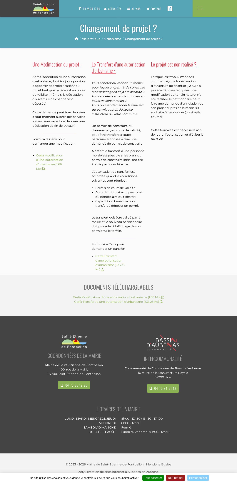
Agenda (135, 8)
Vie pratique (91, 39)
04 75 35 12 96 (89, 8)
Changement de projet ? (143, 39)
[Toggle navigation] (200, 8)
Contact (156, 8)
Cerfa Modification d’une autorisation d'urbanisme (118, 297)
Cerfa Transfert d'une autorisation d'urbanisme (118, 301)
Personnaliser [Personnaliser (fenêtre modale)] (198, 477)
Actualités (114, 8)
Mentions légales (158, 464)
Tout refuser (175, 477)
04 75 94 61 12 (162, 388)
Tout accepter (153, 477)
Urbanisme (112, 39)
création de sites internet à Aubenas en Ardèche (123, 472)
